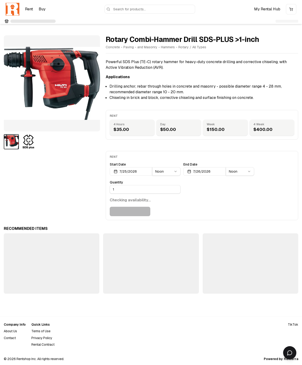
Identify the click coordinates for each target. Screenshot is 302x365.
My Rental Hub (267, 9)
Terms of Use (40, 331)
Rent (29, 9)
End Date (190, 164)
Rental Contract (43, 344)
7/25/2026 (125, 171)
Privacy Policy (41, 338)
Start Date (118, 164)
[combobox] (166, 171)
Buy (42, 9)
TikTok (293, 324)
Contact (10, 338)
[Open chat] (289, 352)
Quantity (116, 182)
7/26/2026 (198, 171)
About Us (10, 331)
